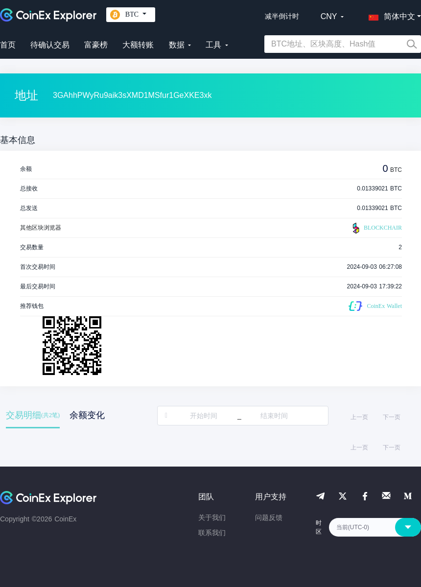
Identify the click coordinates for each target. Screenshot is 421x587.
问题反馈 (268, 517)
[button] (389, 14)
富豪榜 (96, 45)
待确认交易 (50, 45)
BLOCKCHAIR (376, 228)
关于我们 (212, 517)
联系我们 (212, 533)
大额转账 (138, 45)
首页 (8, 45)
